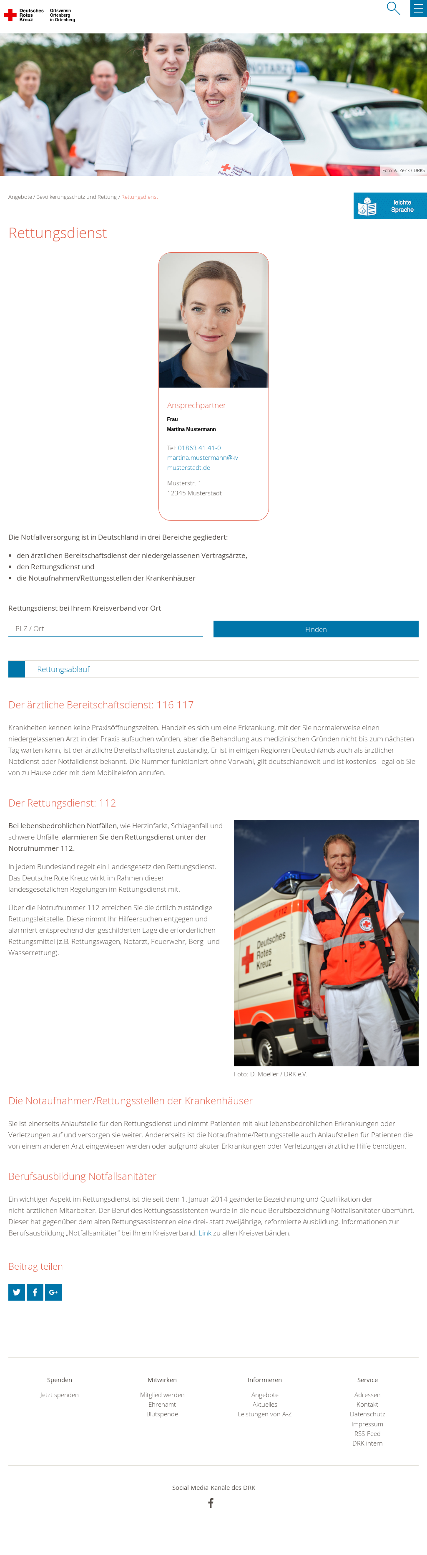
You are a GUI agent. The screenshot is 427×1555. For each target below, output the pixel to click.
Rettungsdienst (139, 196)
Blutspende (162, 1414)
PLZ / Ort (29, 628)
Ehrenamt (162, 1404)
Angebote (265, 1395)
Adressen (367, 1395)
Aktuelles (265, 1404)
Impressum (367, 1424)
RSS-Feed (367, 1434)
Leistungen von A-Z (265, 1414)
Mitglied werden (162, 1395)
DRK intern (367, 1443)
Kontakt (367, 1404)
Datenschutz (367, 1414)
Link (204, 1233)
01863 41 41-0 (199, 448)
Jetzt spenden (59, 1395)
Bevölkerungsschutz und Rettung (76, 196)
